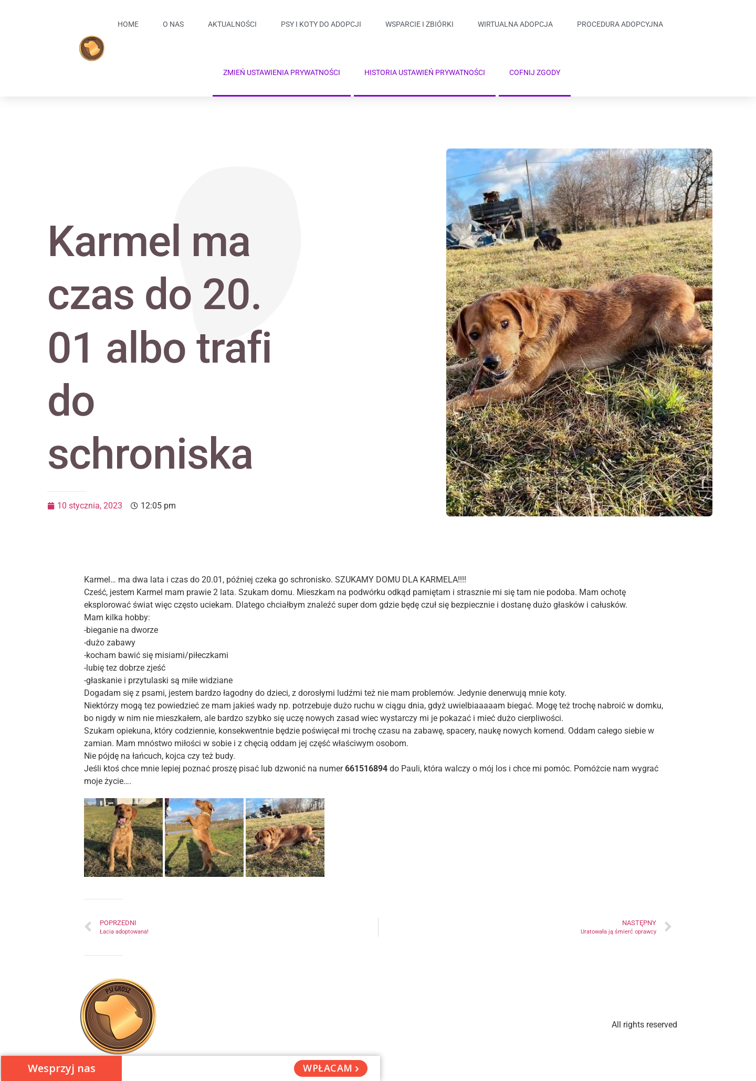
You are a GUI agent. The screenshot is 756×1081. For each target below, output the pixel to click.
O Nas (173, 24)
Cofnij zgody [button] (534, 72)
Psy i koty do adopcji (321, 24)
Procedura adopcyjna (620, 24)
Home (128, 24)
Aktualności (232, 24)
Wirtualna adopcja (515, 24)
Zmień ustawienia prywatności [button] (281, 72)
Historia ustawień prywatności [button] (424, 72)
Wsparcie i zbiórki (419, 24)
